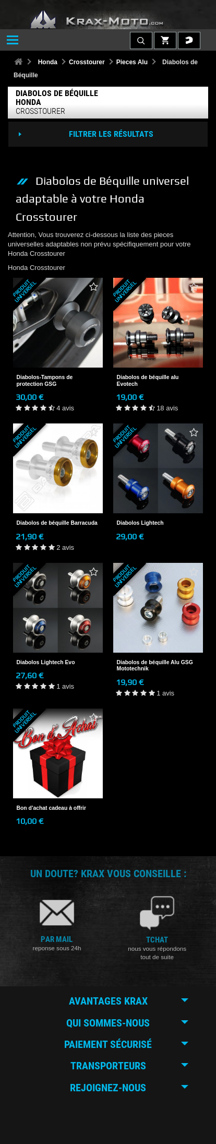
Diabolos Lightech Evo (46, 662)
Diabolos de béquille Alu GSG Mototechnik (155, 665)
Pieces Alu (132, 62)
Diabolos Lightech (140, 523)
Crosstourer (87, 62)
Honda (47, 62)
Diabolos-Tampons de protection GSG (45, 380)
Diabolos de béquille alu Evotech (148, 380)
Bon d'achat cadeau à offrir (52, 808)
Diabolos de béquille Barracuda (57, 523)
